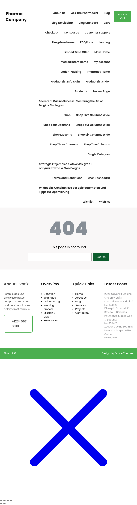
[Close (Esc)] (11, 500)
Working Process (49, 307)
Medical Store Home (74, 62)
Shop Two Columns (97, 144)
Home (79, 294)
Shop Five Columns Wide (93, 115)
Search (101, 257)
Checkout (51, 32)
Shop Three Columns (64, 144)
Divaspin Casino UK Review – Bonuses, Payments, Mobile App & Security (118, 313)
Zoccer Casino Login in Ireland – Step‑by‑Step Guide (118, 330)
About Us (59, 13)
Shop (67, 115)
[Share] (7, 500)
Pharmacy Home (98, 72)
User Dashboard (99, 178)
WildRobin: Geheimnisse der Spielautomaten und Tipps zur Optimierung (72, 190)
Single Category (99, 154)
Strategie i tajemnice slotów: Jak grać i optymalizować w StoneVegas (65, 166)
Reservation (51, 320)
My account (102, 62)
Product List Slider (98, 81)
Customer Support (97, 32)
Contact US (82, 313)
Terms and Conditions (67, 178)
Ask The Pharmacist (84, 13)
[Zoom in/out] (1, 500)
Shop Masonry (62, 135)
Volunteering (52, 301)
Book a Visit (122, 16)
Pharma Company (16, 16)
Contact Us (71, 32)
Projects (80, 309)
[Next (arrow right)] (4, 503)
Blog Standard (88, 23)
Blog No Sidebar (62, 23)
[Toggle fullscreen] (4, 500)
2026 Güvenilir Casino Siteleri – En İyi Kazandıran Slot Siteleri (118, 297)
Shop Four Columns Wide (93, 125)
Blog (107, 13)
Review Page (101, 91)
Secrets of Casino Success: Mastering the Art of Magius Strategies (71, 103)
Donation (49, 294)
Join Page (50, 298)
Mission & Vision (50, 314)
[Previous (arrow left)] (1, 503)
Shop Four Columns (56, 125)
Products (81, 91)
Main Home (102, 52)
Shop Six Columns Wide (94, 135)
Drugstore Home (63, 42)
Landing (104, 42)
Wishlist (88, 202)
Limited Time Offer (76, 52)
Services (80, 305)
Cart (107, 23)
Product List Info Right (65, 81)
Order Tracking (71, 72)
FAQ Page (86, 42)
